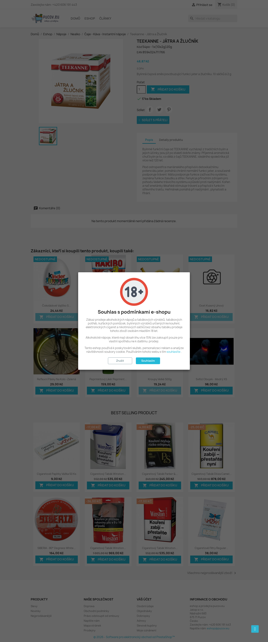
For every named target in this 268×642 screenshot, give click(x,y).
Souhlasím (148, 360)
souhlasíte (173, 352)
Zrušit (120, 360)
